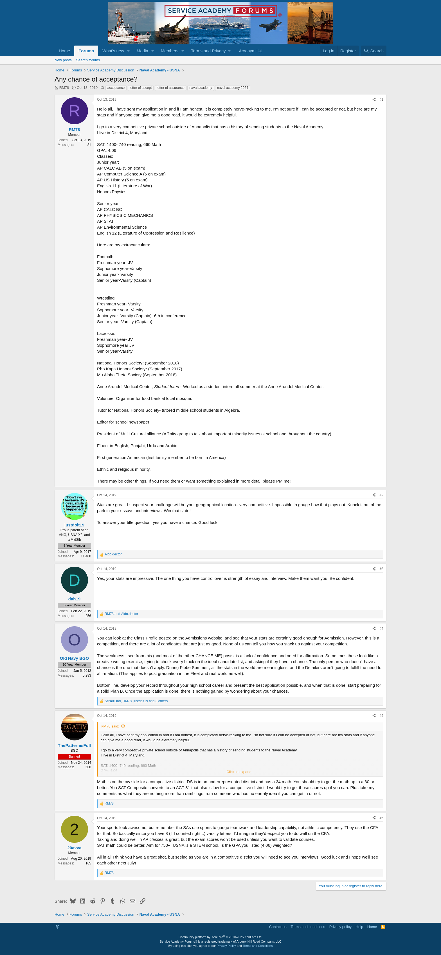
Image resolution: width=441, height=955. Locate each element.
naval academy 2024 (232, 88)
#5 (381, 716)
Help (359, 927)
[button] (128, 51)
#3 (381, 569)
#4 (381, 628)
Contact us (278, 927)
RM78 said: (110, 726)
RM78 (64, 87)
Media (142, 50)
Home (64, 50)
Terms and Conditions (258, 945)
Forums (86, 50)
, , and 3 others (136, 701)
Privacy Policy (226, 945)
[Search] (373, 51)
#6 (381, 818)
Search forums (88, 60)
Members (170, 50)
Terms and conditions (308, 927)
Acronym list (250, 50)
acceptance (116, 88)
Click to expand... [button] (240, 772)
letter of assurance (170, 88)
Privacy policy (340, 927)
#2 (381, 495)
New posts (63, 60)
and (121, 614)
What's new (113, 50)
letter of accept (141, 88)
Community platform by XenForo (220, 937)
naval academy (200, 88)
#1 (381, 100)
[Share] (374, 99)
